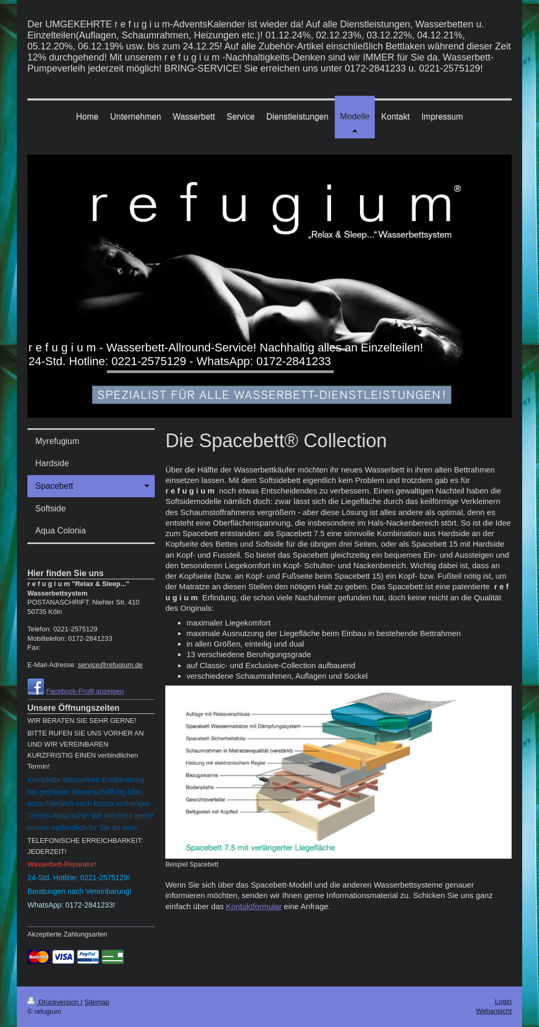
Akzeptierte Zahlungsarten (67, 934)
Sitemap (96, 1002)
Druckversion (54, 1002)
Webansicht (494, 1011)
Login (503, 1001)
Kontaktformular (254, 906)
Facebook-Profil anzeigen (85, 691)
